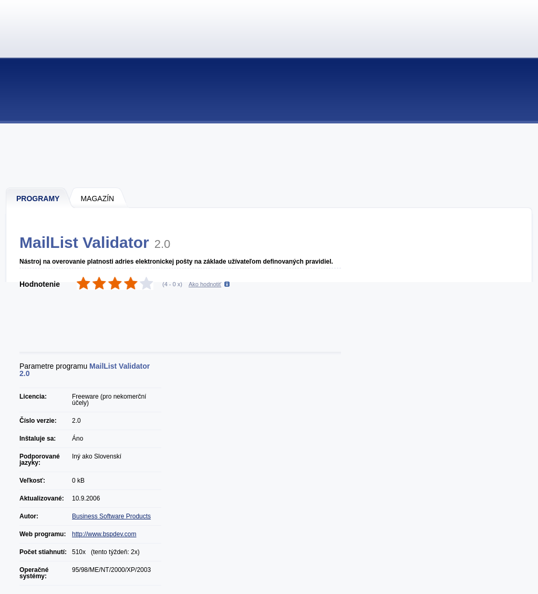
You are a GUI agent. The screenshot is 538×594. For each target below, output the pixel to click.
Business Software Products (111, 516)
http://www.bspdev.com (104, 534)
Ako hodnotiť (205, 284)
